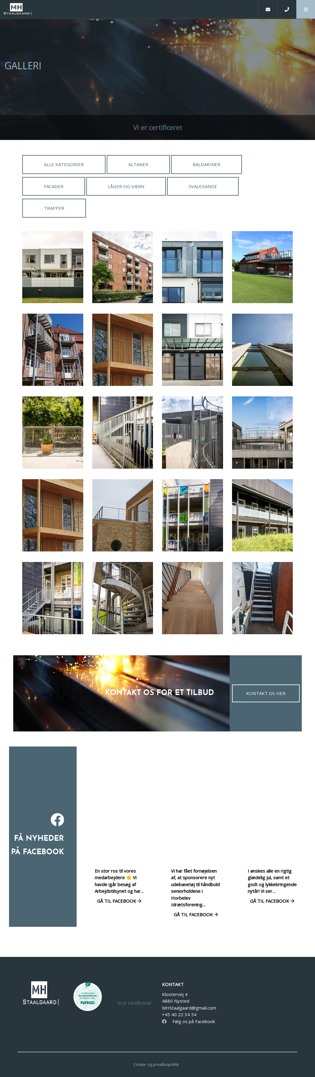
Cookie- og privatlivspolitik (156, 1064)
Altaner (138, 164)
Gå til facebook (119, 901)
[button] (305, 9)
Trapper (54, 208)
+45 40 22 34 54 (179, 1014)
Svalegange (203, 186)
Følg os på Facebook (188, 1021)
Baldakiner (206, 164)
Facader (53, 186)
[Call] (286, 9)
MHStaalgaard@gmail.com (189, 1008)
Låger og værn (126, 186)
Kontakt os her (266, 693)
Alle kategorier (64, 164)
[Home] (129, 9)
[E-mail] (267, 9)
